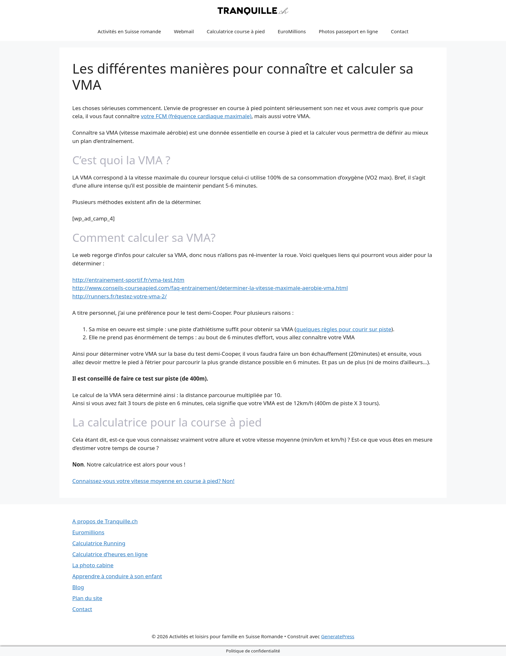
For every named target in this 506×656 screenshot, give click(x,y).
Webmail (184, 31)
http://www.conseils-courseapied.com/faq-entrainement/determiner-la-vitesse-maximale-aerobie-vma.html (210, 288)
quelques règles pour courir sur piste (343, 329)
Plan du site (87, 598)
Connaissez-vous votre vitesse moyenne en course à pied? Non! (153, 481)
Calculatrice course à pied (236, 31)
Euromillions (88, 532)
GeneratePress (337, 636)
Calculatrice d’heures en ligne (110, 554)
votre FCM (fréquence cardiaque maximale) (196, 116)
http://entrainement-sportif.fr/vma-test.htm (128, 279)
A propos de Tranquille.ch (105, 521)
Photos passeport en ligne (348, 31)
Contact (399, 31)
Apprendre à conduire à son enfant (117, 576)
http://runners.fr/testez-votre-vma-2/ (119, 296)
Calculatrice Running (98, 543)
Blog (78, 587)
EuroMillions (292, 31)
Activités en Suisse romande (129, 31)
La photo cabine (93, 565)
